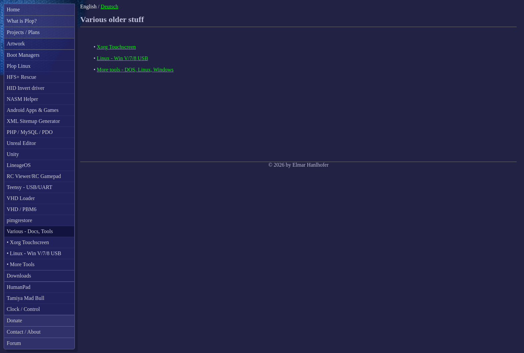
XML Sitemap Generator (33, 121)
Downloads (19, 276)
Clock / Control (23, 309)
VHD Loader (21, 198)
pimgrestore (19, 220)
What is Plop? (22, 21)
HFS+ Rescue (21, 77)
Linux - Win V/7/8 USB (122, 58)
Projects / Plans (23, 32)
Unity (13, 154)
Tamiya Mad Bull (25, 298)
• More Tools (20, 264)
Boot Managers (23, 55)
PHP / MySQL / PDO (30, 132)
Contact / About (23, 332)
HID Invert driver (25, 88)
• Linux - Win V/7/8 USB (34, 253)
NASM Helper (22, 99)
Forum (14, 343)
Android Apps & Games (32, 110)
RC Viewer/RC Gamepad (34, 176)
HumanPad (18, 287)
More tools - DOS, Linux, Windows (135, 69)
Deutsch (109, 6)
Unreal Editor (21, 143)
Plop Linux (19, 66)
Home (13, 9)
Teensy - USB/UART (29, 187)
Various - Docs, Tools (30, 231)
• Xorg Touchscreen (28, 242)
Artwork (16, 43)
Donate (14, 320)
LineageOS (19, 165)
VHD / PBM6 (21, 209)
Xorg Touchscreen (116, 47)
